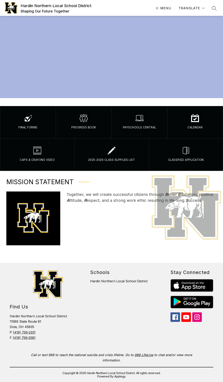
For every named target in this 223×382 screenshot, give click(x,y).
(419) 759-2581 (24, 338)
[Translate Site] (192, 8)
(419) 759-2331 (24, 332)
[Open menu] (163, 8)
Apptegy (120, 376)
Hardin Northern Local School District (118, 281)
